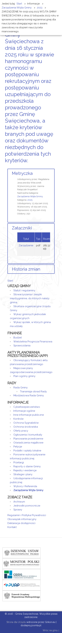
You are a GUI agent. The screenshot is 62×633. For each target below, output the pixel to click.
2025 (29, 200)
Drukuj (49, 166)
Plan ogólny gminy (24, 376)
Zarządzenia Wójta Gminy (30, 196)
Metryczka (22, 173)
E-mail (53, 166)
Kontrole (18, 418)
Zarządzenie (26, 245)
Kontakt (12, 527)
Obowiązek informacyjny (21, 519)
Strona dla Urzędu (16, 622)
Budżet (17, 337)
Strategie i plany (22, 474)
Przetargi (18, 462)
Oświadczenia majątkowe (28, 442)
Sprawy (17, 509)
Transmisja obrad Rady (33, 391)
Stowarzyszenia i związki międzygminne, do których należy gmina (29, 298)
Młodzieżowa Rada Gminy (28, 395)
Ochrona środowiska (25, 426)
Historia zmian (26, 269)
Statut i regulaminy (24, 290)
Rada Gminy (20, 387)
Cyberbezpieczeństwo (26, 406)
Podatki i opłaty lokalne (27, 450)
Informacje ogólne (24, 410)
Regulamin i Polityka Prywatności (26, 515)
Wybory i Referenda (25, 486)
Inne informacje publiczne (28, 414)
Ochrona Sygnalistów (26, 422)
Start (10, 280)
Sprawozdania (21, 345)
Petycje (17, 446)
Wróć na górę (51, 630)
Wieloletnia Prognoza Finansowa (32, 341)
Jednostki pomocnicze (26, 505)
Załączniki (22, 227)
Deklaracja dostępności (21, 523)
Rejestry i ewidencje (25, 470)
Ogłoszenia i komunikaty (27, 434)
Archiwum (19, 501)
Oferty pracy (20, 430)
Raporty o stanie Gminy (27, 466)
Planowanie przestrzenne (28, 438)
